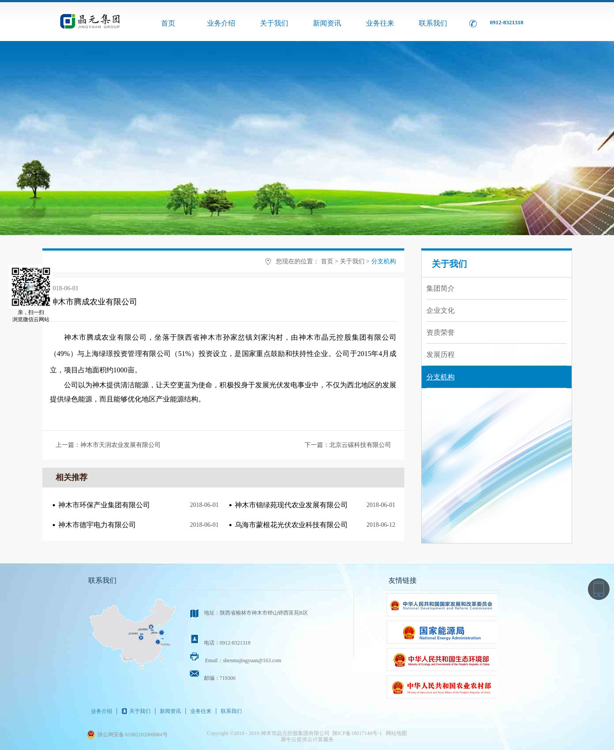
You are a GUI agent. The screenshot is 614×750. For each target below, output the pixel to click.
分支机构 (383, 261)
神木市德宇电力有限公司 (97, 525)
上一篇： (108, 445)
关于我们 (352, 261)
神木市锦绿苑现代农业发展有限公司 (291, 505)
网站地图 (395, 733)
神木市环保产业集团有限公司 (104, 505)
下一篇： (348, 445)
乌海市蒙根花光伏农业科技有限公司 (291, 525)
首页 (168, 23)
